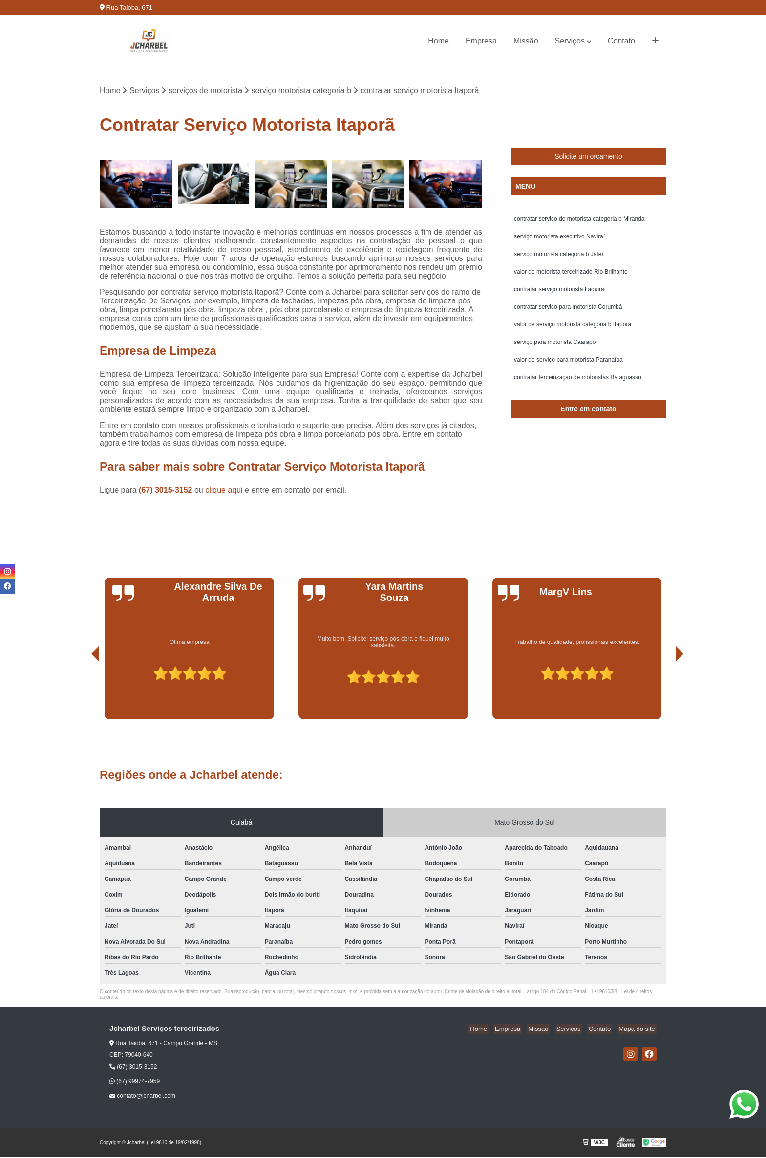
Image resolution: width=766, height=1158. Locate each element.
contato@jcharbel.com (142, 1097)
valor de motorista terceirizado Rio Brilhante (571, 276)
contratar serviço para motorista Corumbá (568, 313)
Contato (621, 41)
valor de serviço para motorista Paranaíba (568, 368)
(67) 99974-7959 (134, 1082)
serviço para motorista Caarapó (555, 350)
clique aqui (224, 491)
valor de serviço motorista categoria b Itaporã (572, 331)
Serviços (570, 41)
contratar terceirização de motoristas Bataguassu (577, 387)
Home (438, 41)
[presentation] (81, 692)
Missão (525, 41)
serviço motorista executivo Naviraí (559, 239)
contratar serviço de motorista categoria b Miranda (579, 220)
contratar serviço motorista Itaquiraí (560, 294)
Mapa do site (638, 1029)
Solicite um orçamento (588, 157)
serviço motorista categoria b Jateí (558, 257)
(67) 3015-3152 (166, 491)
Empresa (481, 41)
